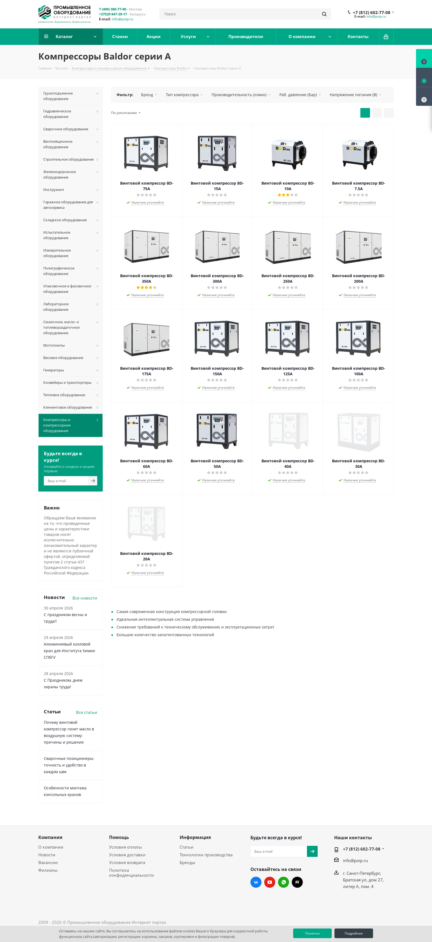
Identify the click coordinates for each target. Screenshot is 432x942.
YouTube (269, 882)
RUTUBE (297, 882)
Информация (195, 837)
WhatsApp (283, 882)
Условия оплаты (125, 847)
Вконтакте (255, 882)
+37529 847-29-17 (113, 14)
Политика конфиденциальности (131, 872)
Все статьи (86, 712)
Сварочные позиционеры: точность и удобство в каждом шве (69, 765)
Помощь (119, 837)
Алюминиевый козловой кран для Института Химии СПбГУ (69, 650)
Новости (46, 854)
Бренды (187, 862)
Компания (50, 837)
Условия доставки (127, 854)
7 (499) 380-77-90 (112, 9)
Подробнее (354, 933)
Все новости (84, 598)
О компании (50, 847)
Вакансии (48, 862)
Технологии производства (206, 854)
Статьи (186, 847)
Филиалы (48, 870)
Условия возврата (127, 862)
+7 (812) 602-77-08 (371, 12)
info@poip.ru (122, 19)
